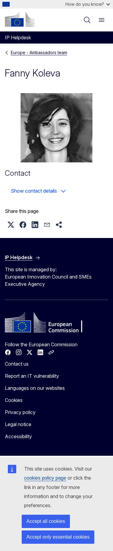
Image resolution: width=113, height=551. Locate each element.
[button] (11, 225)
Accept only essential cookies (58, 537)
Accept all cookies (46, 521)
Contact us (17, 364)
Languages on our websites (35, 388)
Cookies (14, 400)
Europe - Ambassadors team (39, 52)
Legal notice (18, 424)
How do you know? (87, 4)
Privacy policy (20, 412)
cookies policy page (45, 478)
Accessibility (18, 436)
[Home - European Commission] (19, 19)
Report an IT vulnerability (32, 376)
